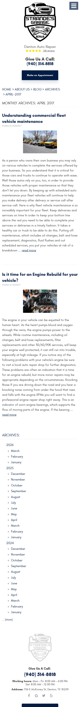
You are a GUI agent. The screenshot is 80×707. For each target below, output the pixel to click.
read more (29, 250)
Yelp (51, 695)
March (15, 451)
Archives (52, 89)
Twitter (43, 695)
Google (36, 695)
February (17, 456)
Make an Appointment (40, 75)
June (14, 508)
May (14, 514)
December (18, 474)
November (18, 479)
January (16, 462)
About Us (22, 89)
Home (6, 89)
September (18, 491)
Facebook (29, 695)
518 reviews (49, 50)
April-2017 (13, 94)
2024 (10, 543)
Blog (37, 89)
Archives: (11, 435)
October (16, 485)
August (15, 497)
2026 (9, 445)
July (13, 503)
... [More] (7, 619)
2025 (10, 468)
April (14, 520)
